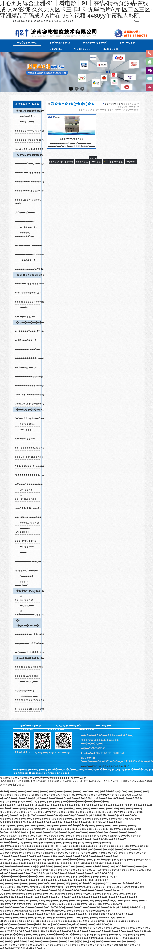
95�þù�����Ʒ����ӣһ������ (22, 825)
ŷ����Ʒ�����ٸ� (94, 917)
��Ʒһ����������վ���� (77, 914)
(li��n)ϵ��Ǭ (82, 48)
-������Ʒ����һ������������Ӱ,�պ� (93, 890)
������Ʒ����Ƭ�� (135, 928)
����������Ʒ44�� (15, 822)
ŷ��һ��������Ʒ (135, 791)
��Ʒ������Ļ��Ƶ (106, 928)
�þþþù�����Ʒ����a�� (17, 921)
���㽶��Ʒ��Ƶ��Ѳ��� (115, 914)
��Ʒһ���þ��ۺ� (111, 846)
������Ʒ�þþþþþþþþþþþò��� (20, 911)
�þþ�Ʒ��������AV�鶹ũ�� (51, 795)
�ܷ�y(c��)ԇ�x (26, 424)
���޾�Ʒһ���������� (89, 897)
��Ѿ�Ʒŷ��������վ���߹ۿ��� (73, 904)
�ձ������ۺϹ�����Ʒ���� (21, 842)
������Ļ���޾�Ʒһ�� (71, 832)
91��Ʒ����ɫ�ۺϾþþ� (66, 818)
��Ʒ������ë (55, 805)
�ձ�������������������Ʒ (84, 801)
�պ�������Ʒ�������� (85, 887)
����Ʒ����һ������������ (113, 832)
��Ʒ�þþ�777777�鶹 (12, 948)
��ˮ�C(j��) (26, 122)
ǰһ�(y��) (96, 161)
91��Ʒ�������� (71, 911)
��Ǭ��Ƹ (55, 48)
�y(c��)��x (26, 547)
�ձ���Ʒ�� (34, 948)
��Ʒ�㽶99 (124, 900)
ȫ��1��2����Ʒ (97, 829)
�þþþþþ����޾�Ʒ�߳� (66, 849)
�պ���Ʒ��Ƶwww (109, 904)
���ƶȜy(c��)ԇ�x (28, 523)
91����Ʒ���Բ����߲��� (65, 825)
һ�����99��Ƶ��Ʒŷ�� (63, 853)
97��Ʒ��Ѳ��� (133, 934)
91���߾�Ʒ (98, 921)
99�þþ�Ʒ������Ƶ (108, 822)
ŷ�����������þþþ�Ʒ (38, 938)
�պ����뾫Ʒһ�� (77, 934)
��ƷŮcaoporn (37, 829)
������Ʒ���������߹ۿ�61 (103, 818)
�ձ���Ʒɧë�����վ (85, 795)
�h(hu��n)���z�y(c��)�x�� (28, 110)
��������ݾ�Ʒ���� (93, 931)
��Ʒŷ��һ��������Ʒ (41, 808)
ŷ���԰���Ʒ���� (112, 863)
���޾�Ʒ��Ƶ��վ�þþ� (74, 921)
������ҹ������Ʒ (15, 795)
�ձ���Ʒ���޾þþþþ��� (125, 829)
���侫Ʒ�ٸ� (108, 900)
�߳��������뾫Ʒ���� (79, 859)
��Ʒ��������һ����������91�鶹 (28, 914)
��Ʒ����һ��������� (98, 856)
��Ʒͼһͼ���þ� (10, 801)
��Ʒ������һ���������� (38, 890)
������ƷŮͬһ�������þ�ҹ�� (21, 805)
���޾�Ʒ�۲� (86, 822)
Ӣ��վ (136, 21)
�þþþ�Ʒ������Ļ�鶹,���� (67, 924)
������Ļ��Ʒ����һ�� (84, 805)
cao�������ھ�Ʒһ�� (108, 798)
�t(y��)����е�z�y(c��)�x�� (28, 322)
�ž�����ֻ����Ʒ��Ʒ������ (96, 938)
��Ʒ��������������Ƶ (49, 941)
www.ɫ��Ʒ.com (8, 836)
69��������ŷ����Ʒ (60, 842)
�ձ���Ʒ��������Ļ (127, 812)
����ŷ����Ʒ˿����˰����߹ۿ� (67, 836)
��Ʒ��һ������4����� (65, 829)
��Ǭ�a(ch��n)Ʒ (59, 42)
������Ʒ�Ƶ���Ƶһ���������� (25, 818)
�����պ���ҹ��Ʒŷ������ (58, 856)
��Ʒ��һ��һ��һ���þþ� (17, 866)
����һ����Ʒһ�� (40, 863)
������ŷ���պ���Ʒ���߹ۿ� (92, 866)
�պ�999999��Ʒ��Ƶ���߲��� (19, 931)
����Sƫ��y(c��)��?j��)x (28, 199)
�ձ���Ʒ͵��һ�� (129, 836)
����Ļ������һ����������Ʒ (25, 907)
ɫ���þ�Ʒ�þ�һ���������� (70, 839)
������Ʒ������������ (60, 791)
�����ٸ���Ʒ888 (30, 836)
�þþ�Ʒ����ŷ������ (16, 798)
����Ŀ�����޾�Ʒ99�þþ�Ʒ (106, 808)
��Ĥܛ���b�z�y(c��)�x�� (28, 409)
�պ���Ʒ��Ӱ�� (136, 846)
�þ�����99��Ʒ (47, 921)
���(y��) (130, 104)
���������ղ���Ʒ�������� (127, 805)
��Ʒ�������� (125, 825)
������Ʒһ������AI (16, 812)
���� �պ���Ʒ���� (81, 876)
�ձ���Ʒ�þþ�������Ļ (17, 897)
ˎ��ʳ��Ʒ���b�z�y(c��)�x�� (28, 275)
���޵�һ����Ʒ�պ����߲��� (44, 934)
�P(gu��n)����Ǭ (95, 42)
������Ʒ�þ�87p (79, 798)
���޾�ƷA (131, 815)
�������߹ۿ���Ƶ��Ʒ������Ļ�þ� (67, 880)
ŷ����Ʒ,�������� (122, 897)
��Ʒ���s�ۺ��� (12, 863)
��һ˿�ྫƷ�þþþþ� (53, 893)
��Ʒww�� (107, 795)
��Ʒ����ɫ (133, 808)
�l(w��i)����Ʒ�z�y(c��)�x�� (28, 658)
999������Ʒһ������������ (23, 870)
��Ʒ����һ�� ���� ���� (116, 941)
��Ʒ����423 (60, 883)
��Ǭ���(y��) (27, 42)
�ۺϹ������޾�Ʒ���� (49, 798)
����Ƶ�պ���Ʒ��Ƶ (14, 941)
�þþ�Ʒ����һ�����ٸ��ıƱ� (20, 873)
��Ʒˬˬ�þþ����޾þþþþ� (87, 863)
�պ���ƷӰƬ (40, 904)
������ (127, 42)
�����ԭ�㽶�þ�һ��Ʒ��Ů (99, 853)
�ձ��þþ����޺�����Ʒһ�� (19, 791)
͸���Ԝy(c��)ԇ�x (25, 490)
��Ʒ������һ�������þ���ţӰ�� (25, 917)
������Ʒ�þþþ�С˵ (137, 859)
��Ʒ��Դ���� (81, 883)
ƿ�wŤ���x (25, 429)
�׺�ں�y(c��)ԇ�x (27, 227)
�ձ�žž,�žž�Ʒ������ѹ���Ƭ (21, 859)
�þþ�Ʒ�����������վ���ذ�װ (23, 924)
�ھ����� (110, 48)
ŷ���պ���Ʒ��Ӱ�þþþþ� (17, 832)
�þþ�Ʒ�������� (98, 825)
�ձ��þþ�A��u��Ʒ (110, 859)
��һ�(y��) (116, 161)
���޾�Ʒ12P (89, 870)
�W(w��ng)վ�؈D (120, 766)
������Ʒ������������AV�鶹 (24, 883)
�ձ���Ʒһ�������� (131, 866)
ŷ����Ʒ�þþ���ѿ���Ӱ (109, 839)
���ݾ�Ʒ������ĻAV (96, 849)
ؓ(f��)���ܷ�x (26, 576)
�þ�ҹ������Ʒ (64, 917)
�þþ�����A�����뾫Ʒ (64, 870)
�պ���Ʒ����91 (12, 808)
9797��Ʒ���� (130, 938)
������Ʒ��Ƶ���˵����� (20, 880)
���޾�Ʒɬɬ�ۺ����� (73, 808)
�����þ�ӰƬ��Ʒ (11, 839)
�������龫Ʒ (45, 832)
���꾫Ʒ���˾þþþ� (82, 941)
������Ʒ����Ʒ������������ (26, 849)
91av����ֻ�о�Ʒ (113, 815)
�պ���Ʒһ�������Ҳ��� (40, 801)
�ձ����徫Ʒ (49, 911)
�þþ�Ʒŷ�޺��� (9, 815)
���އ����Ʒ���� (132, 853)
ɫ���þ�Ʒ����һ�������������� (71, 945)
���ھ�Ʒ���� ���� (84, 900)
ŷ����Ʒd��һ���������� (20, 893)
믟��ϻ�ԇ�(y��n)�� (127, 110)
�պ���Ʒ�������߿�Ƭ (53, 866)
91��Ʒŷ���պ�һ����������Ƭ (23, 853)
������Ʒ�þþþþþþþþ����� (119, 945)
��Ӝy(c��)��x (28, 681)
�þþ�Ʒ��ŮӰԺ (101, 883)
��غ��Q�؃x (26, 116)
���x (22, 552)
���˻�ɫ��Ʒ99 (55, 876)
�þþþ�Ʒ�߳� (132, 818)
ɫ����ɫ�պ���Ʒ (36, 839)
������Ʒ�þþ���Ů (14, 829)
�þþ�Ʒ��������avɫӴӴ (93, 842)
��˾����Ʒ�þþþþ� (104, 836)
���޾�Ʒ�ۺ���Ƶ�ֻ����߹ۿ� (131, 931)
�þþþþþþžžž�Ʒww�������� (39, 815)
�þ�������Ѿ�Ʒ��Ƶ (134, 870)
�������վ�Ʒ (10, 938)
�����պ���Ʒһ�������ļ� (54, 812)
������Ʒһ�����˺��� (58, 931)
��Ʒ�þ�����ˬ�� (54, 900)
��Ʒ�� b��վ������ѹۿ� (102, 791)
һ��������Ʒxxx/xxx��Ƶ (93, 812)
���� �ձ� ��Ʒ (11, 934)
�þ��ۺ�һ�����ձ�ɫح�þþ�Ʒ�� (69, 928)
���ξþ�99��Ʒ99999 (128, 795)
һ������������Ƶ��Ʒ (18, 856)
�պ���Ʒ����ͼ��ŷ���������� (68, 873)
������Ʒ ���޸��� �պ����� (105, 907)
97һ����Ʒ (33, 900)
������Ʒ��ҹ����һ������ (54, 822)
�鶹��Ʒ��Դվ (104, 873)
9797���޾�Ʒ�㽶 (108, 870)
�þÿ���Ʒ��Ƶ (52, 859)
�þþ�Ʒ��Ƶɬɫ (64, 938)
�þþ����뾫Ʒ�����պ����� (80, 815)
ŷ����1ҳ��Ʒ (107, 876)
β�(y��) (130, 161)
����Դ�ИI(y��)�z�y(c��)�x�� (28, 591)
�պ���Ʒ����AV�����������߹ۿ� (32, 846)
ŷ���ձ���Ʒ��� (100, 924)
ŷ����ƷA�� (133, 798)
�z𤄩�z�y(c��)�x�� (27, 623)
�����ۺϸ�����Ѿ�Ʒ (123, 921)
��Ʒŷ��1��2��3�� (121, 893)
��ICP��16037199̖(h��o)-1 (95, 766)
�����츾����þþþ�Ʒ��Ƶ (53, 897)
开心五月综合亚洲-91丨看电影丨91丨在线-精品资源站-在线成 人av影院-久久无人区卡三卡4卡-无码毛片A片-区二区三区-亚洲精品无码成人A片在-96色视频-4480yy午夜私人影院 (76, 9)
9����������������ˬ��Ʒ (22, 876)
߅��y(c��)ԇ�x (27, 260)
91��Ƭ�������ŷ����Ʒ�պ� (21, 945)
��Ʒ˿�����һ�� (12, 900)
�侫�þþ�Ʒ (101, 880)
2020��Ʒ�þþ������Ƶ (66, 907)
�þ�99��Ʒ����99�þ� (105, 934)
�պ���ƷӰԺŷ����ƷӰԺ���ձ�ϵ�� (40, 887)
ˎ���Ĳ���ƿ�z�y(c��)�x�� (28, 154)
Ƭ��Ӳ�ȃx (24, 307)
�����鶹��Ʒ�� (98, 911)
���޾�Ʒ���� (88, 846)
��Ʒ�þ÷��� (63, 863)
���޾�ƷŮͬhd (137, 907)
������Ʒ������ (126, 849)
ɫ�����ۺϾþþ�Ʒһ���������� (23, 928)
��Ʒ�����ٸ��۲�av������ (85, 893)
